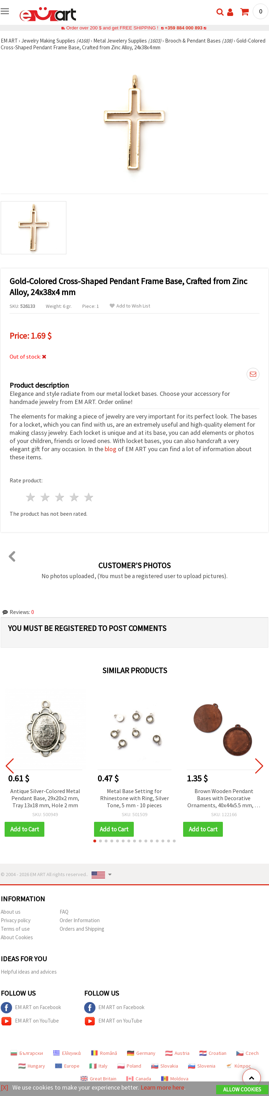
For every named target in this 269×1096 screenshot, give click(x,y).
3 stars (60, 497)
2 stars (45, 497)
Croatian (212, 1053)
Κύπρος (238, 1065)
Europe (67, 1065)
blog (110, 449)
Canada (138, 1078)
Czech (247, 1053)
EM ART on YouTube (30, 1021)
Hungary (31, 1066)
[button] (94, 841)
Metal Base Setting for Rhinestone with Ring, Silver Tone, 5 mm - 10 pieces (134, 798)
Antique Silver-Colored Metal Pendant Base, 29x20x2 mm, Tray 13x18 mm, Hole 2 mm (45, 798)
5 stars (89, 497)
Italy (98, 1066)
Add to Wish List (130, 306)
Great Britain (98, 1078)
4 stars (74, 497)
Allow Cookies (242, 1089)
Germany (141, 1053)
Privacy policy (16, 920)
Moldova (174, 1078)
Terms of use (15, 928)
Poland (129, 1066)
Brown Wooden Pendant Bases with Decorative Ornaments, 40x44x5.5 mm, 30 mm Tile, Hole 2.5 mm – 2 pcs (223, 798)
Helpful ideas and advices (29, 971)
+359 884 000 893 (183, 28)
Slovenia (201, 1066)
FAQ (64, 911)
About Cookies (17, 937)
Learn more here (162, 1087)
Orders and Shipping (82, 928)
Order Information (80, 920)
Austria (177, 1053)
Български (26, 1053)
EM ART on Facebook (31, 1007)
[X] (4, 1087)
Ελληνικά (67, 1053)
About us (11, 911)
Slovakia (164, 1066)
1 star (31, 497)
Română (104, 1053)
